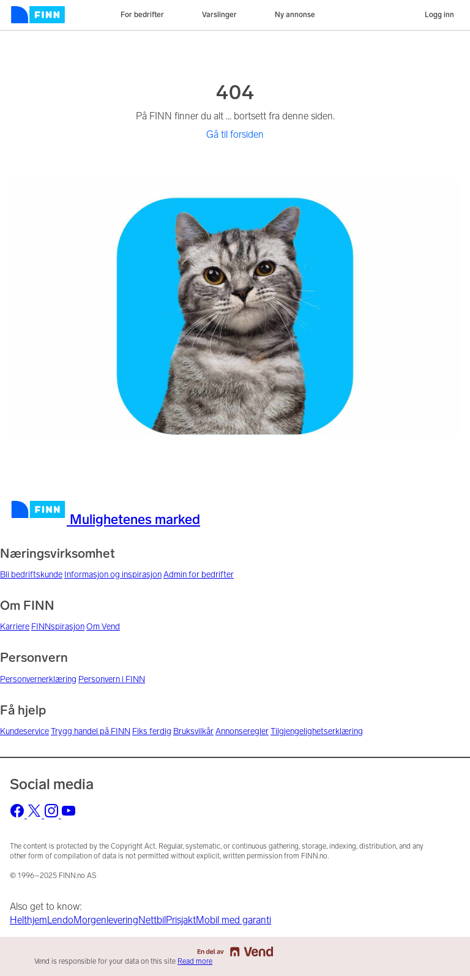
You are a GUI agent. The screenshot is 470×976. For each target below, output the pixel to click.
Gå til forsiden (235, 134)
